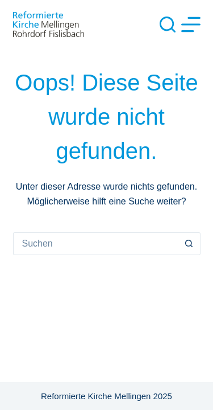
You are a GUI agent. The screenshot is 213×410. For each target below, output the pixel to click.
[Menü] (191, 24)
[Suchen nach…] (95, 243)
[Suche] (168, 24)
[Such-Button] (189, 243)
